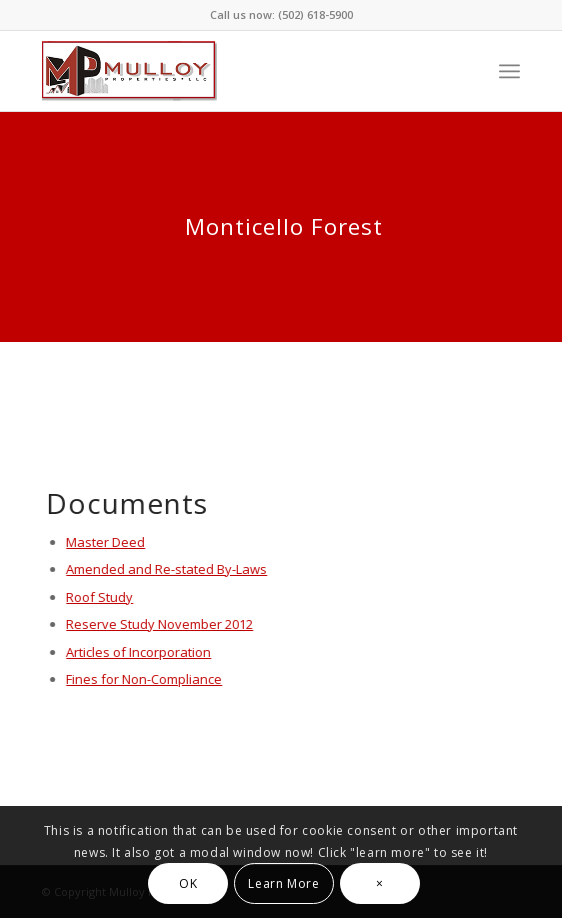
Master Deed (105, 542)
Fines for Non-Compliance (144, 679)
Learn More (283, 883)
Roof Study (99, 597)
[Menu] (509, 71)
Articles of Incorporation (138, 652)
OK (188, 883)
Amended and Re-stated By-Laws (166, 569)
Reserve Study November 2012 (159, 624)
